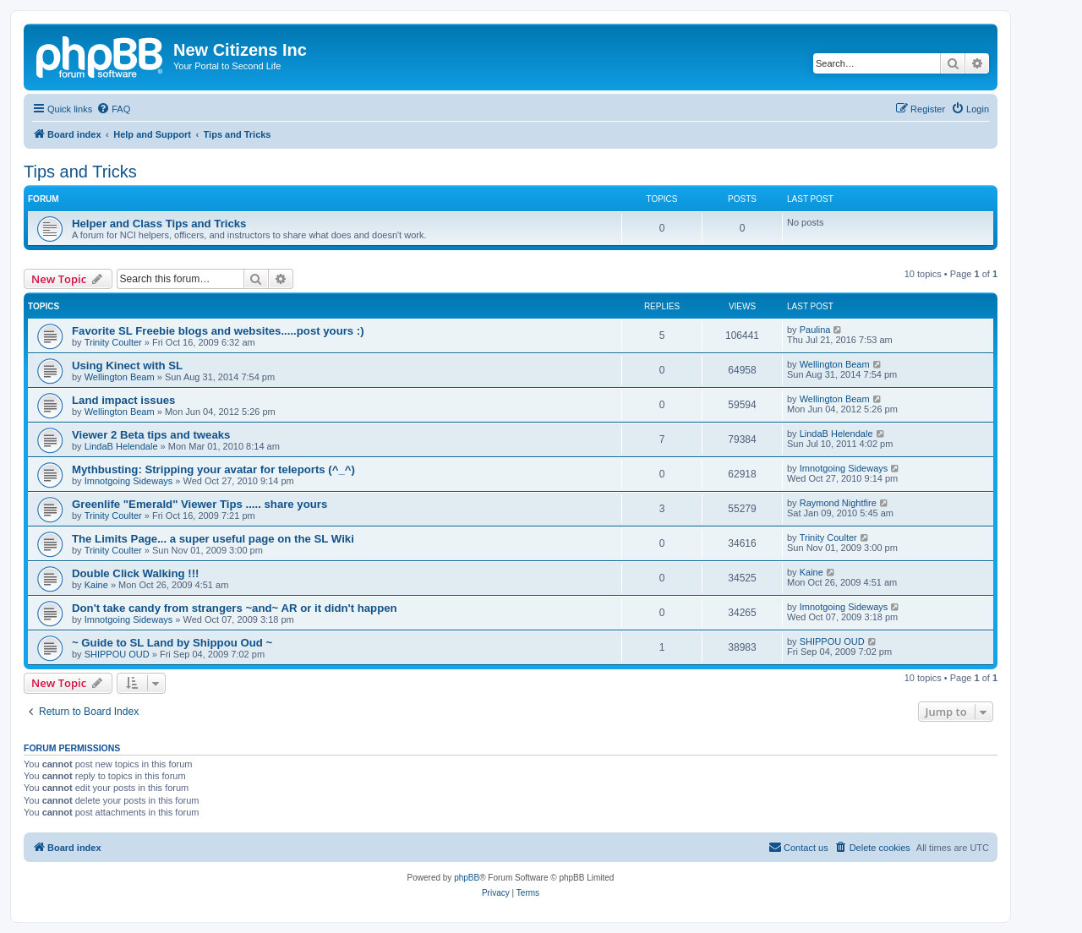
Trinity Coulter (113, 342)
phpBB (466, 877)
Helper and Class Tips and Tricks (159, 223)
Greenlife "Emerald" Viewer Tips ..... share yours (199, 504)
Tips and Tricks (80, 171)
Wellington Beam (120, 377)
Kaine (96, 585)
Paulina (815, 330)
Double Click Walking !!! (135, 573)
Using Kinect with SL (127, 365)
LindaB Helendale (121, 446)
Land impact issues (123, 400)
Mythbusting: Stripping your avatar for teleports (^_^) (213, 469)
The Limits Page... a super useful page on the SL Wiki (213, 538)
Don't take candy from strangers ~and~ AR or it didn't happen (234, 608)
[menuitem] (113, 109)
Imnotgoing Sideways (129, 481)
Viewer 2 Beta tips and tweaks (151, 434)
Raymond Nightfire (838, 503)
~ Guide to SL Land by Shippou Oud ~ (172, 642)
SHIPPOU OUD (117, 654)
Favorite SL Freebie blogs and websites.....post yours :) (218, 331)
